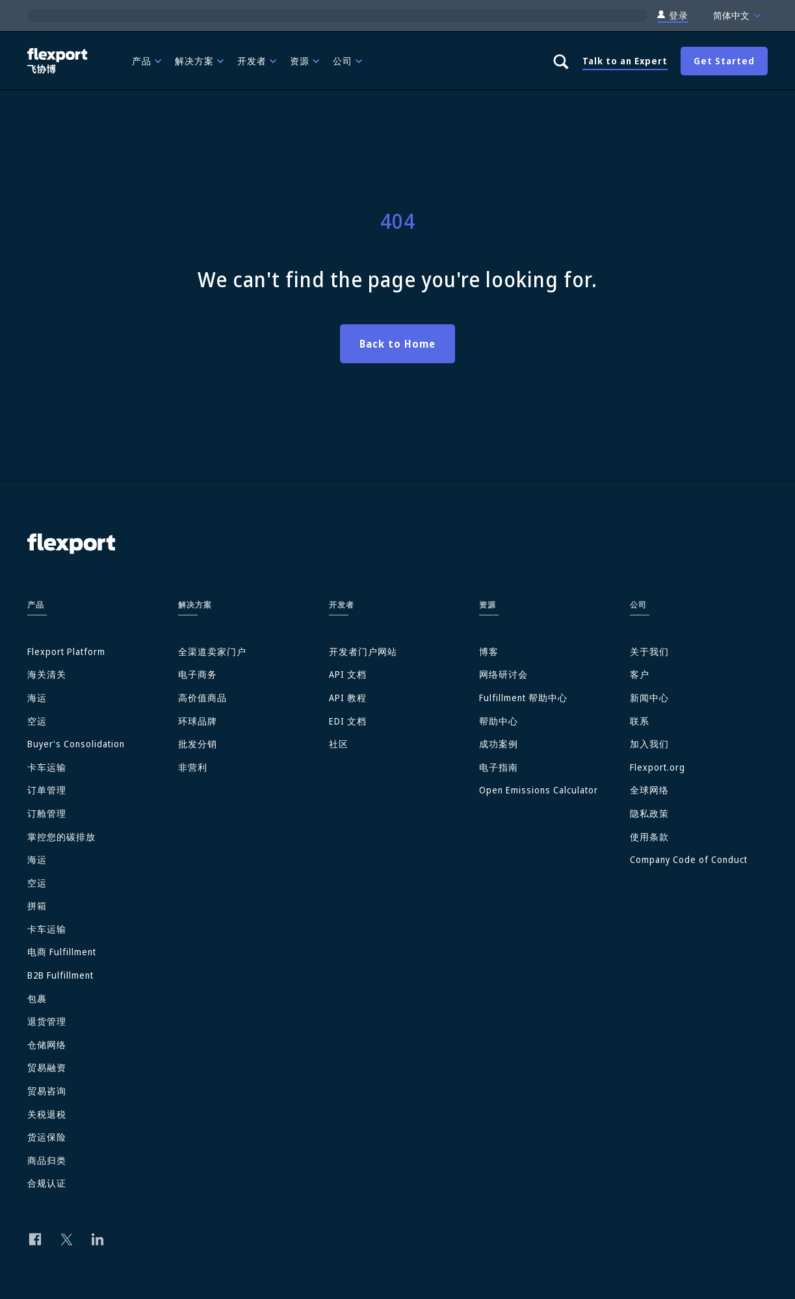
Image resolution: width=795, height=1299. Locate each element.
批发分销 (197, 744)
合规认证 (46, 1183)
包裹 (37, 998)
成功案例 (498, 744)
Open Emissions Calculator (538, 790)
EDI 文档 (348, 721)
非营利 (192, 767)
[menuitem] (148, 61)
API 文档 (348, 674)
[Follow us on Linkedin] (97, 1239)
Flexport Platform (66, 651)
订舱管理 (46, 813)
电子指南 (498, 767)
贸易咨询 (46, 1091)
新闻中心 (649, 697)
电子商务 (197, 674)
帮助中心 (498, 721)
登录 (672, 15)
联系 (639, 721)
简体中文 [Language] (738, 15)
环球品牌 (197, 721)
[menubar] (332, 61)
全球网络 (649, 790)
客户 (639, 674)
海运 (37, 697)
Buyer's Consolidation (76, 744)
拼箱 (37, 905)
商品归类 (46, 1160)
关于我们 (649, 651)
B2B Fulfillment (60, 975)
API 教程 (348, 697)
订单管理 (46, 790)
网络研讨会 (503, 674)
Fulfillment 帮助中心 (523, 697)
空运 (37, 721)
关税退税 (46, 1114)
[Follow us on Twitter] (66, 1239)
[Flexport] (58, 61)
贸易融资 (46, 1067)
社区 (338, 744)
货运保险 (46, 1137)
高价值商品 (202, 697)
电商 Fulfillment (61, 951)
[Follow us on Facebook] (35, 1239)
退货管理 (46, 1021)
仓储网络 (46, 1044)
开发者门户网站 (363, 651)
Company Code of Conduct (689, 859)
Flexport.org (657, 767)
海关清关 (46, 674)
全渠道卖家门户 (212, 651)
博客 (489, 651)
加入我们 (649, 744)
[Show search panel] (560, 61)
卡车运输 (46, 767)
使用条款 (649, 836)
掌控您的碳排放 (61, 836)
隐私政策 (649, 813)
